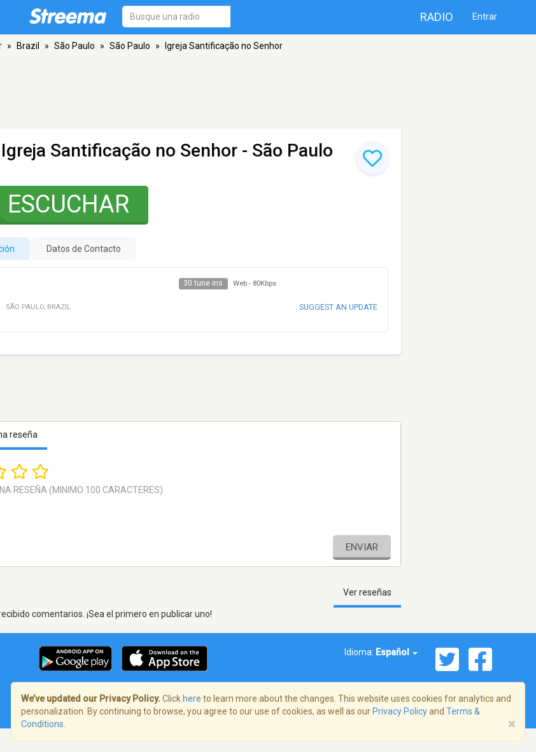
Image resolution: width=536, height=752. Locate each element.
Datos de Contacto (83, 249)
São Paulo (74, 46)
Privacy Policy (399, 711)
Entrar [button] (484, 16)
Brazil (28, 46)
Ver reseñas (367, 592)
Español (397, 652)
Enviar (362, 547)
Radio (436, 17)
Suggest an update (338, 307)
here (192, 698)
